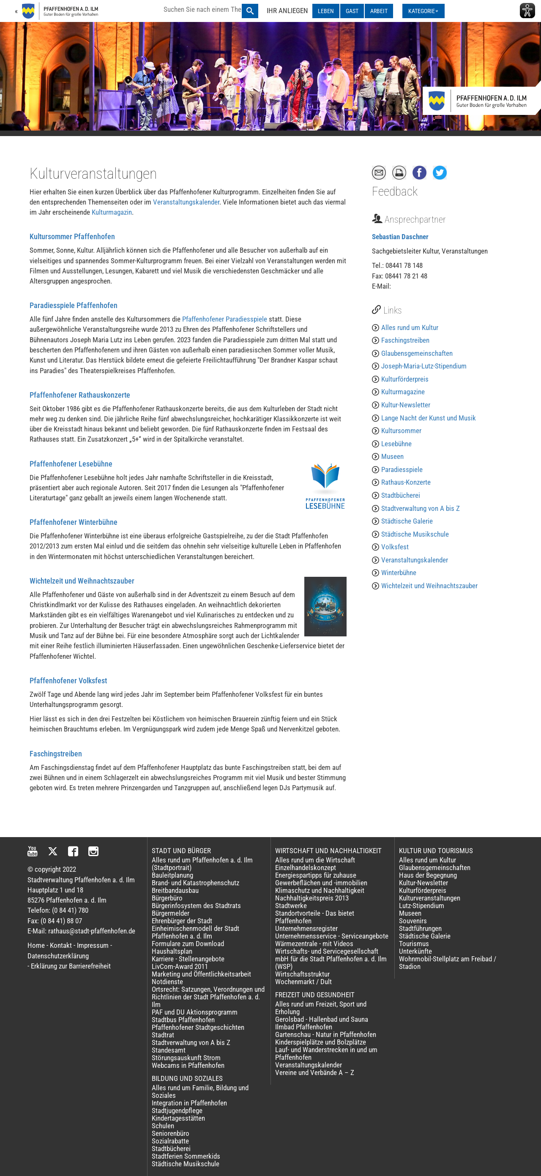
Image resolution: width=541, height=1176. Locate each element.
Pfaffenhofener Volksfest (68, 680)
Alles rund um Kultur (409, 327)
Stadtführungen (420, 928)
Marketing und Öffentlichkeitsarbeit (201, 974)
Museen (392, 456)
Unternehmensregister (306, 928)
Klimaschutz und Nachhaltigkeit (319, 890)
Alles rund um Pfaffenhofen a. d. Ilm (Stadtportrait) (202, 863)
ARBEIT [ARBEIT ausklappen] (379, 11)
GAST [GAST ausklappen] (352, 11)
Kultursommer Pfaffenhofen (72, 236)
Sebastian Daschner (400, 236)
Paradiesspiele (402, 469)
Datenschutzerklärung (58, 956)
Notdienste (167, 981)
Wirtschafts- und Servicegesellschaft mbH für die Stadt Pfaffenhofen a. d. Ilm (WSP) (331, 958)
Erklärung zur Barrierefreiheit (71, 966)
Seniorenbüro (170, 1133)
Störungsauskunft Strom (186, 1057)
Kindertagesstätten (178, 1118)
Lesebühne (396, 443)
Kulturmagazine (403, 391)
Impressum (93, 945)
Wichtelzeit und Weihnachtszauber (82, 580)
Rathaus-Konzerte (406, 482)
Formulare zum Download (188, 943)
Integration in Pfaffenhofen (189, 1103)
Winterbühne (398, 572)
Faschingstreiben (56, 753)
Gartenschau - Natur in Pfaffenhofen (325, 1034)
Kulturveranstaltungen (429, 898)
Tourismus (414, 943)
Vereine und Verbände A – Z (314, 1072)
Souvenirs (413, 921)
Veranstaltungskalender (186, 202)
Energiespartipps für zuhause (315, 875)
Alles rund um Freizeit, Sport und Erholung (320, 1007)
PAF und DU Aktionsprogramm (195, 1012)
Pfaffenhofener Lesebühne (71, 463)
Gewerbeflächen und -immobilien (321, 883)
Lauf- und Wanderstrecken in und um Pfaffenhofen (326, 1053)
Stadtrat (163, 1035)
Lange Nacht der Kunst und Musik (428, 418)
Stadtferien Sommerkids (186, 1156)
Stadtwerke (291, 905)
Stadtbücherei (400, 495)
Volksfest (395, 547)
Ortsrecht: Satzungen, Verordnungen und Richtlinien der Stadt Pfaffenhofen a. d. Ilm (208, 996)
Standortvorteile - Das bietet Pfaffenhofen (314, 917)
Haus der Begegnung (428, 875)
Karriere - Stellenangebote (188, 959)
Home (36, 945)
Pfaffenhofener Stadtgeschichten (198, 1027)
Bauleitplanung (172, 875)
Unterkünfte (415, 951)
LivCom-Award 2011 (180, 966)
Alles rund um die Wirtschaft (315, 860)
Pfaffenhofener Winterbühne (73, 522)
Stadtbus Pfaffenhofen (183, 1019)
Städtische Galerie (407, 521)
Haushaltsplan (172, 951)
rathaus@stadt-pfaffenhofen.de (91, 931)
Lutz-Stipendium (421, 905)
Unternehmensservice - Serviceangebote (331, 936)
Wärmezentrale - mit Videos (314, 943)
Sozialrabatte (170, 1141)
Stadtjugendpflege (177, 1110)
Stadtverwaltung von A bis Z (420, 508)
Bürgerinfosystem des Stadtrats (196, 905)
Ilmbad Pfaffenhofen (303, 1027)
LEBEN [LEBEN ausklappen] (326, 11)
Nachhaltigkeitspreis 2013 (312, 898)
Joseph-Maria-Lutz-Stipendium (424, 366)
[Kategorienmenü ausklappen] (423, 11)
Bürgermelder (170, 913)
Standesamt (169, 1050)
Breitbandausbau (175, 890)
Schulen (163, 1126)
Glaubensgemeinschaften (417, 353)
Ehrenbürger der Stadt (182, 921)
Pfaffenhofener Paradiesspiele (224, 319)
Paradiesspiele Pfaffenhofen (73, 305)
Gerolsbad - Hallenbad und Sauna (321, 1019)
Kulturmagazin (112, 212)
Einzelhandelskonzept (305, 867)
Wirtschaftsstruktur (302, 974)
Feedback (395, 191)
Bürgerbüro (167, 898)
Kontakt (61, 945)
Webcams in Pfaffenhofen (188, 1065)
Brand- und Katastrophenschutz (195, 883)
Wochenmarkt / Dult (303, 981)
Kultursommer (401, 430)
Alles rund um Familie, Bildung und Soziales (200, 1091)
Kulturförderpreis (405, 379)
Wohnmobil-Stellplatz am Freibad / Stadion (447, 962)
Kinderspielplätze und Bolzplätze (320, 1042)
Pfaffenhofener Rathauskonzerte (80, 394)
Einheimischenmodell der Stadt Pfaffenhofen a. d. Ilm (195, 932)
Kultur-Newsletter (405, 405)
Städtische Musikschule (415, 534)
